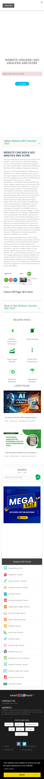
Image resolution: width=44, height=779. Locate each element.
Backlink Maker (14, 639)
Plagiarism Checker (15, 575)
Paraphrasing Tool (15, 568)
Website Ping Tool (15, 652)
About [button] (20, 142)
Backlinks (29, 729)
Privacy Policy (27, 750)
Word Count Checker (16, 677)
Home (6, 746)
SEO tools (9, 724)
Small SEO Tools (21, 734)
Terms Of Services (29, 746)
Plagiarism (19, 724)
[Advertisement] (22, 34)
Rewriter (20, 729)
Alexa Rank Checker (15, 632)
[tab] (22, 142)
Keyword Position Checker (18, 587)
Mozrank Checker (15, 684)
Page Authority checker (17, 619)
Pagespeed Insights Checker (19, 607)
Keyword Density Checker (18, 664)
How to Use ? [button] (20, 307)
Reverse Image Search (16, 613)
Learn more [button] (9, 769)
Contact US (8, 750)
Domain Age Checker (16, 645)
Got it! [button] (22, 775)
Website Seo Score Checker (18, 658)
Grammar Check (14, 594)
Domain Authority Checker (18, 600)
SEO (11, 729)
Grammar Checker (32, 724)
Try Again (22, 84)
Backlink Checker (14, 626)
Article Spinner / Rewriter (17, 581)
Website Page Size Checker (18, 671)
